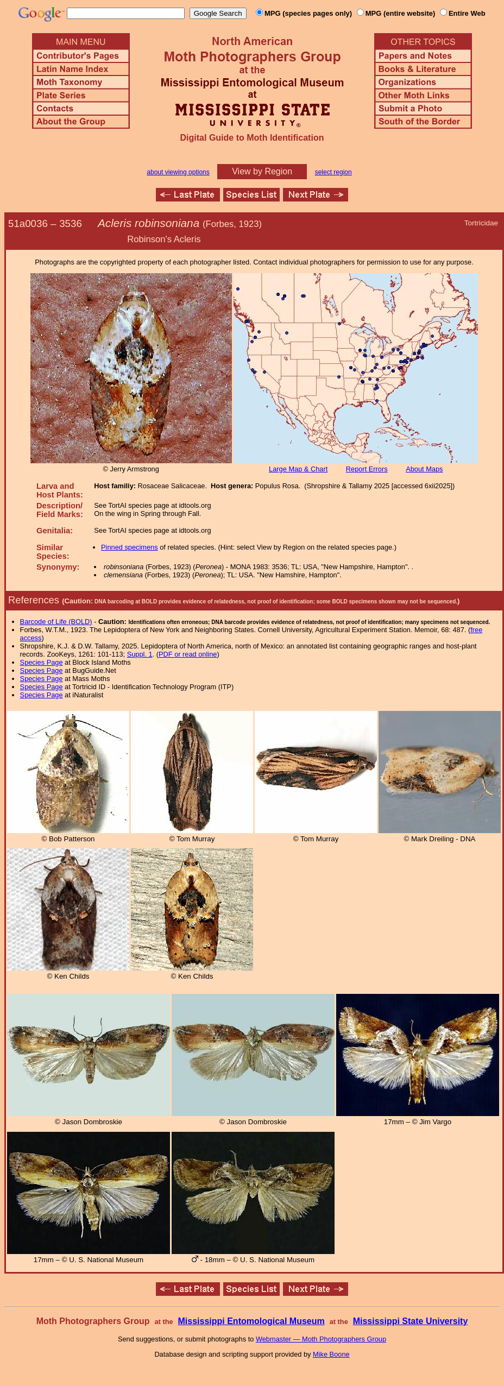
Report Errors (367, 469)
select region (333, 172)
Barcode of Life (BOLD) (56, 622)
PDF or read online (188, 654)
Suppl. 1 (140, 654)
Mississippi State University (410, 1321)
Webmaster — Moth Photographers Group (321, 1339)
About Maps (424, 469)
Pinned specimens (129, 547)
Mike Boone (331, 1354)
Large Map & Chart (298, 469)
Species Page (41, 662)
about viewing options (178, 172)
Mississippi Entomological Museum (251, 1321)
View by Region (262, 171)
